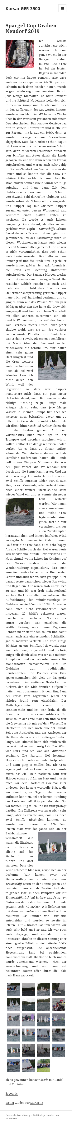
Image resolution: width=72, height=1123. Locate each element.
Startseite (36, 1102)
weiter (10, 1102)
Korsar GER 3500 (23, 8)
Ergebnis (12, 1093)
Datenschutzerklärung (18, 1115)
